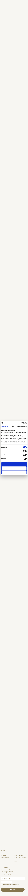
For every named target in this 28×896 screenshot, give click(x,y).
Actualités (3, 837)
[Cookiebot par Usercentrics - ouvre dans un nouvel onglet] (21, 423)
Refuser (14, 472)
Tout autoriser (14, 464)
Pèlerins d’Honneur (5, 839)
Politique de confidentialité (21, 839)
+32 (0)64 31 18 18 (4, 849)
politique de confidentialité (13, 866)
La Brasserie (3, 834)
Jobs (2, 842)
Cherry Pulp (3, 893)
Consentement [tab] (4, 426)
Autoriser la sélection (14, 468)
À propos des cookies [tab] (22, 426)
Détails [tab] (12, 426)
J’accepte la (11, 866)
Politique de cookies (19, 837)
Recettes (16, 834)
